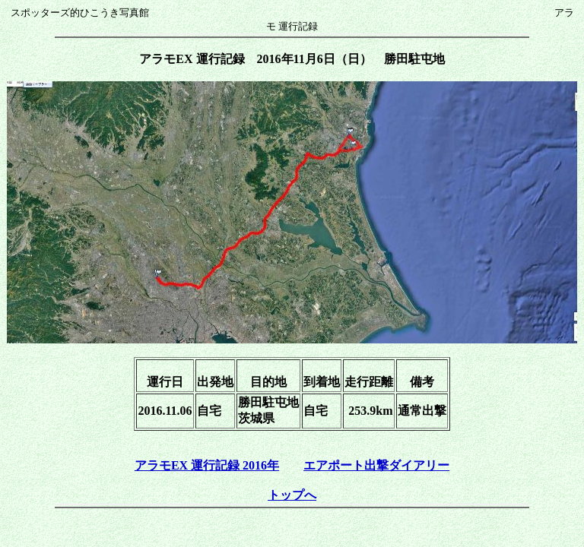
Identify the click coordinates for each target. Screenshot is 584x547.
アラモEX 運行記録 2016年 (207, 465)
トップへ (292, 495)
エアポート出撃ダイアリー (376, 465)
